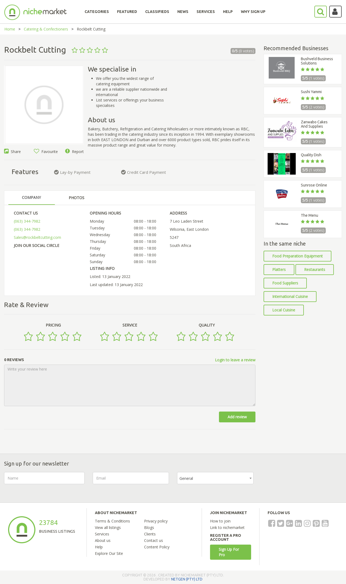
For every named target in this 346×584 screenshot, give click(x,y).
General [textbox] (186, 478)
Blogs (149, 527)
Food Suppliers (285, 283)
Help (99, 546)
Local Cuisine (283, 310)
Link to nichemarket (227, 527)
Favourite (46, 151)
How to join (220, 521)
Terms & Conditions (112, 521)
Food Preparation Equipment (297, 256)
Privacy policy (156, 521)
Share (12, 151)
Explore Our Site (109, 553)
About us (103, 540)
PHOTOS (76, 197)
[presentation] (303, 482)
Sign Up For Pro (229, 552)
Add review (237, 416)
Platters (279, 269)
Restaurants (314, 269)
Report (74, 151)
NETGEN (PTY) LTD (186, 579)
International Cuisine (290, 296)
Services (102, 534)
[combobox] (215, 478)
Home (9, 29)
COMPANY (31, 197)
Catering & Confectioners (46, 29)
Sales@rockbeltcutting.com (37, 237)
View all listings (108, 527)
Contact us (153, 540)
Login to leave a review (235, 359)
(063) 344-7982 (27, 221)
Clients (150, 534)
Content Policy (156, 546)
